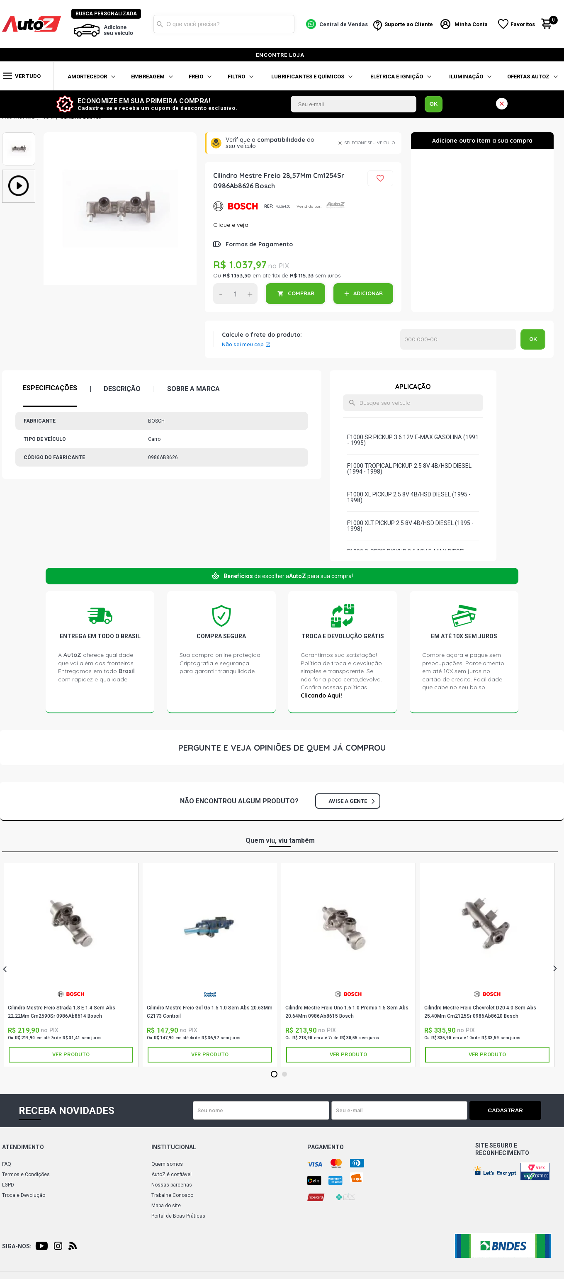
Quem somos (167, 1164)
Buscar (160, 24)
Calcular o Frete (458, 339)
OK (434, 104)
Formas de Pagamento (259, 244)
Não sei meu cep (243, 344)
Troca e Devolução (23, 1195)
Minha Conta (472, 24)
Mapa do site (166, 1205)
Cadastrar (512, 1110)
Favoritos (523, 24)
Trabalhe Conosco (172, 1195)
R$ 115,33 (302, 275)
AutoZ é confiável (171, 1174)
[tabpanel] (71, 965)
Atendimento (23, 1147)
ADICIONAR (368, 293)
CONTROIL (210, 994)
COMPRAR (301, 293)
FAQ (6, 1164)
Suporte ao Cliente (409, 24)
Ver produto (71, 1054)
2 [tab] (284, 1074)
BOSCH (235, 206)
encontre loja (280, 55)
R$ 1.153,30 (237, 275)
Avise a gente (351, 801)
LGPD (8, 1185)
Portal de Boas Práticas (178, 1216)
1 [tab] (273, 1074)
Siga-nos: (17, 1246)
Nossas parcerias (171, 1185)
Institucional (173, 1147)
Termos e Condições (26, 1174)
